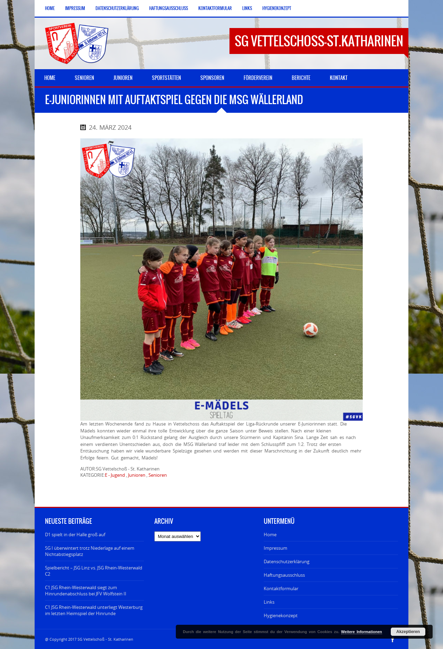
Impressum (75, 8)
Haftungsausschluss (168, 8)
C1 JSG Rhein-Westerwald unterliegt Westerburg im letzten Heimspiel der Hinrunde (94, 610)
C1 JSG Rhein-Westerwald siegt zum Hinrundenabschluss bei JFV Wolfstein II (85, 590)
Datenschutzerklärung (117, 8)
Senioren (157, 475)
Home (50, 8)
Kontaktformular (215, 8)
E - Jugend (115, 475)
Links (247, 8)
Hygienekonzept (276, 8)
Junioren (136, 475)
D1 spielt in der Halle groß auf (75, 534)
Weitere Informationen (361, 632)
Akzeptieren (408, 631)
